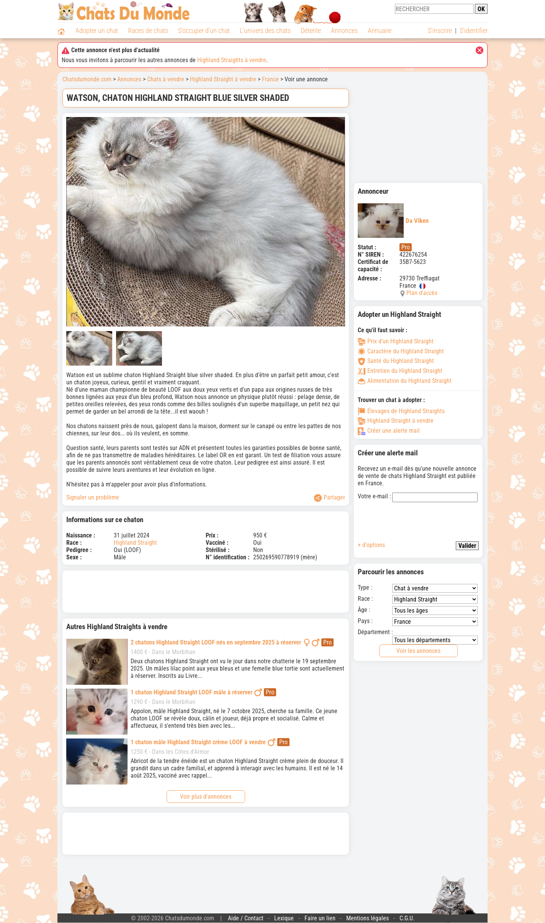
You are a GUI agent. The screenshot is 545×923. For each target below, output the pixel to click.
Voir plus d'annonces (205, 796)
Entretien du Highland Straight (400, 370)
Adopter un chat (96, 30)
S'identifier (474, 30)
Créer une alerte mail (389, 430)
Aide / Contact (245, 918)
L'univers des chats (265, 30)
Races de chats (148, 30)
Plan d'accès (421, 293)
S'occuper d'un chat (204, 30)
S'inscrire (440, 30)
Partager (329, 498)
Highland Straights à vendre (231, 60)
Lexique (284, 918)
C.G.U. (406, 918)
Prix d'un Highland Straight (396, 341)
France (270, 79)
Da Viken (393, 220)
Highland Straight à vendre (223, 79)
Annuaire (379, 30)
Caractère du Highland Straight (401, 351)
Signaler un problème (92, 497)
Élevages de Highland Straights (401, 411)
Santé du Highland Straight (396, 360)
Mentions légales (367, 918)
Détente (311, 30)
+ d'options (371, 545)
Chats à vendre (165, 79)
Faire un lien (320, 918)
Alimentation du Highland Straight (405, 380)
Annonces (344, 30)
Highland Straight (135, 542)
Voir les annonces (418, 650)
